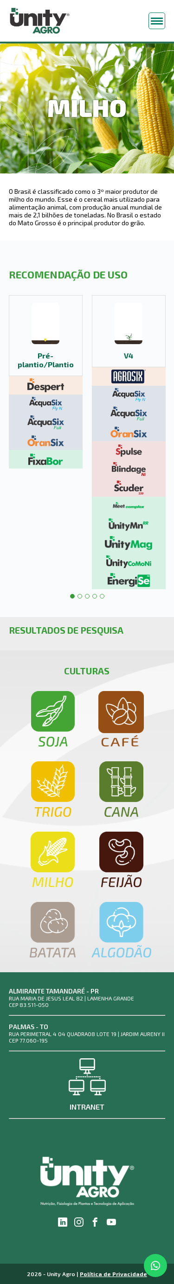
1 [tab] (72, 596)
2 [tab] (79, 596)
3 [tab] (87, 596)
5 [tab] (102, 596)
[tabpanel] (46, 382)
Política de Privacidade (113, 1274)
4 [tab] (94, 596)
